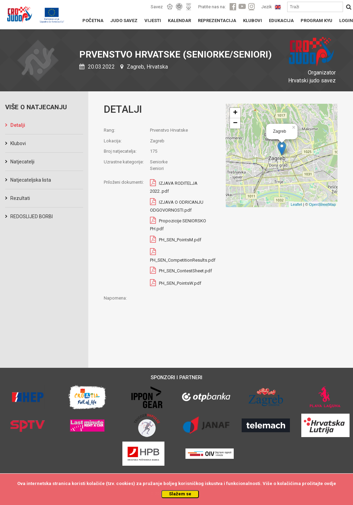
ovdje (330, 483)
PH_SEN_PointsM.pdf (180, 239)
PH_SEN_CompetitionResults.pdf (182, 260)
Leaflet (296, 204)
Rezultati (20, 198)
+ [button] (235, 113)
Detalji (17, 125)
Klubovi (18, 143)
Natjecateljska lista (30, 180)
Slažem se (180, 493)
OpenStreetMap (322, 204)
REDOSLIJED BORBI (31, 216)
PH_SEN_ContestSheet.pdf (185, 271)
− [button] (235, 123)
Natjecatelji (22, 161)
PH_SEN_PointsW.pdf (180, 283)
